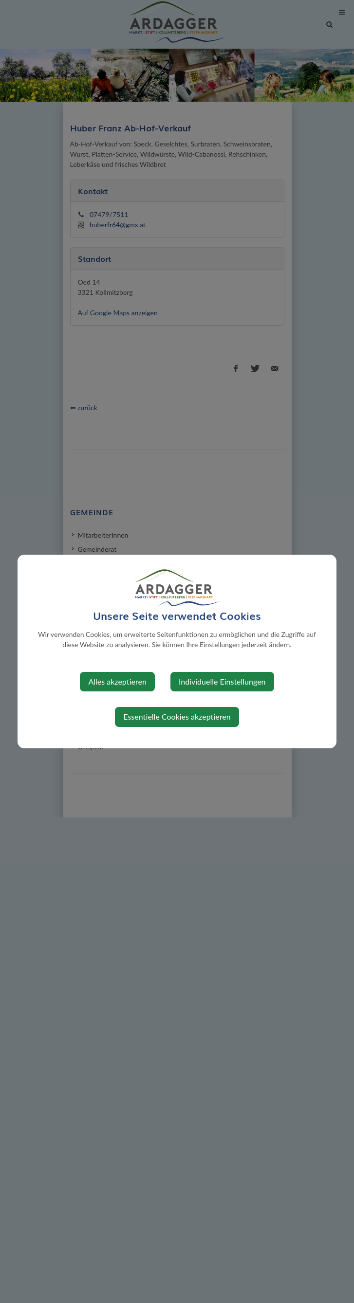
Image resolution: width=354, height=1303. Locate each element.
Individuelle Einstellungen (222, 681)
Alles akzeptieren (117, 681)
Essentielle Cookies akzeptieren (176, 716)
